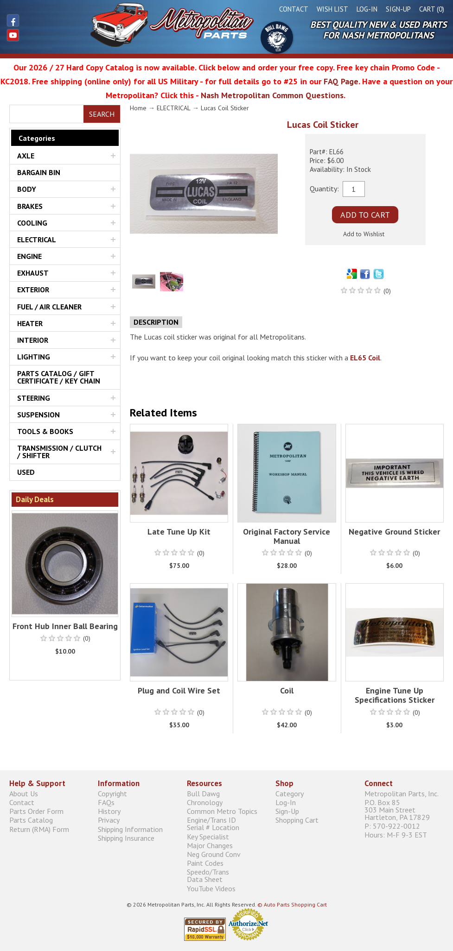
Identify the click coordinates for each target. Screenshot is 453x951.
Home (138, 108)
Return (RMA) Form (39, 829)
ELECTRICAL (36, 239)
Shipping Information (130, 829)
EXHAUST (33, 272)
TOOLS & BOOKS (45, 431)
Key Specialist (208, 836)
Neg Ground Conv (214, 854)
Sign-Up (398, 9)
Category (289, 793)
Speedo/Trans (226, 876)
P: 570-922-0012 (392, 826)
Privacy (109, 820)
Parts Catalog (31, 820)
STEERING (33, 398)
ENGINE (29, 256)
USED (26, 472)
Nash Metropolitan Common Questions (272, 95)
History (109, 811)
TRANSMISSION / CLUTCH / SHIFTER (59, 451)
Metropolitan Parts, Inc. (401, 793)
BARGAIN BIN (38, 172)
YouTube (13, 35)
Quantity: (324, 188)
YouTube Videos (211, 888)
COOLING (32, 222)
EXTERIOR (33, 289)
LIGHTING (33, 356)
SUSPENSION (38, 414)
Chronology (205, 802)
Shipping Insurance (126, 837)
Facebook (13, 20)
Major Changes (210, 845)
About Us (23, 793)
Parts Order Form (36, 811)
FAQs (106, 802)
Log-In (367, 9)
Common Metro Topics (222, 811)
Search (102, 114)
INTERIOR (32, 340)
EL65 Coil (365, 357)
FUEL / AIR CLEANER (49, 306)
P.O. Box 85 (404, 809)
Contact (293, 9)
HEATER (30, 323)
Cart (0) (431, 9)
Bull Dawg (277, 37)
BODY (26, 189)
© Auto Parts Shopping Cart (292, 904)
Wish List (332, 9)
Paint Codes (205, 863)
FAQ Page (341, 81)
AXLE (25, 155)
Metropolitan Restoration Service (129, 24)
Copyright (112, 793)
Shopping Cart (297, 820)
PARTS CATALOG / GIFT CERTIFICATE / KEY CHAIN (58, 377)
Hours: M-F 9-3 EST (395, 835)
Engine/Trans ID (226, 824)
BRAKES (30, 206)
